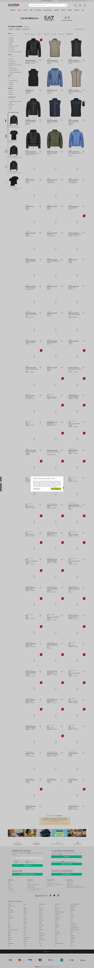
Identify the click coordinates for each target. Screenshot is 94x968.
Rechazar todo (37, 488)
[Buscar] (65, 5)
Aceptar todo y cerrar (56, 488)
